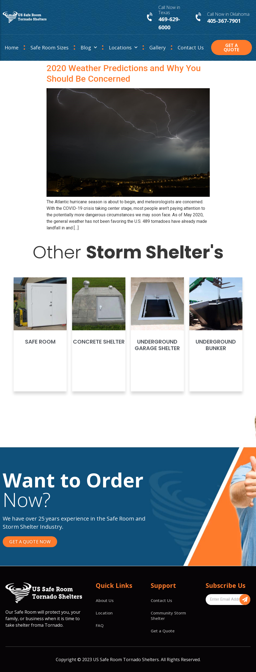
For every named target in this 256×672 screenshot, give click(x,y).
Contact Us (191, 47)
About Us (105, 600)
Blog (89, 47)
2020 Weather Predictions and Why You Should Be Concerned (124, 73)
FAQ (100, 625)
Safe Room (40, 341)
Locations (123, 47)
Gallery (157, 47)
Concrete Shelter (99, 341)
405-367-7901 (224, 20)
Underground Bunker (216, 345)
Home (11, 47)
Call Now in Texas (169, 9)
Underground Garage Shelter (157, 345)
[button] (231, 47)
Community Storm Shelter (168, 615)
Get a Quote (163, 630)
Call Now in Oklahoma (228, 14)
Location (104, 613)
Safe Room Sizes (49, 47)
